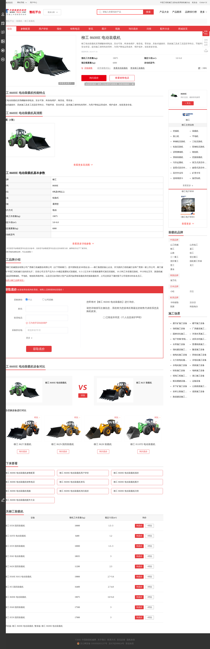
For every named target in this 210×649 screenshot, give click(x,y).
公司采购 (47, 299)
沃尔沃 (193, 302)
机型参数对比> (104, 68)
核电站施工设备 (180, 355)
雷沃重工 (194, 257)
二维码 (204, 68)
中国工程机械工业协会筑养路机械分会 (175, 2)
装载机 (19, 21)
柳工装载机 (29, 21)
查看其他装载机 (120, 68)
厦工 (192, 249)
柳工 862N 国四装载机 (62, 444)
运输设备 (196, 381)
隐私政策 (131, 640)
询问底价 (133, 29)
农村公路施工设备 (180, 391)
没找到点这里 (206, 42)
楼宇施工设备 (198, 323)
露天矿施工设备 (180, 323)
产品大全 (164, 12)
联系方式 (111, 640)
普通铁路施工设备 (199, 344)
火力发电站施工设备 (180, 360)
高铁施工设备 (198, 365)
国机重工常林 (196, 261)
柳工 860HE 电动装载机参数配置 (20, 473)
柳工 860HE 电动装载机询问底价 (74, 491)
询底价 (139, 526)
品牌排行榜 (191, 12)
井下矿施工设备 (180, 386)
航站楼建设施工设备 (180, 381)
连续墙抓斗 (178, 178)
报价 (59, 29)
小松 (172, 291)
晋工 (172, 265)
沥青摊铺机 (178, 152)
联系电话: (18, 318)
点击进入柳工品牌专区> (13, 280)
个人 (29, 299)
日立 (192, 291)
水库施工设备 (179, 344)
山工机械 (174, 245)
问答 (149, 29)
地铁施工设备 (198, 370)
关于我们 (102, 640)
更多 (202, 12)
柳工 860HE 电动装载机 (15, 597)
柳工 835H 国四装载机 (15, 526)
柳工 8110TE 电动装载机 (142, 444)
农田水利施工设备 (199, 339)
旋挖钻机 (196, 178)
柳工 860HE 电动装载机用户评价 (74, 473)
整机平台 (35, 12)
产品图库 (177, 12)
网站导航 (20, 2)
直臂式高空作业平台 (180, 168)
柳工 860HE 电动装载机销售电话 (20, 482)
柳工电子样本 (188, 191)
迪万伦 (173, 280)
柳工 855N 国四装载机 (15, 617)
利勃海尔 (194, 306)
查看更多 (187, 185)
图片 (104, 29)
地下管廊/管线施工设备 (180, 339)
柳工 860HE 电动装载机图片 (126, 482)
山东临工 (194, 245)
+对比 (149, 526)
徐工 (192, 253)
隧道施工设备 (198, 349)
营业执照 (130, 643)
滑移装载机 (178, 157)
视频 (117, 29)
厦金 (172, 269)
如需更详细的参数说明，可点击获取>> (18, 252)
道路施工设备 (198, 391)
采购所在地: (17, 330)
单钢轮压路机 (179, 141)
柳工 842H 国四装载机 (15, 566)
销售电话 (75, 29)
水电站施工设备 (199, 360)
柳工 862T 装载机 (22, 444)
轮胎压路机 (178, 147)
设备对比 (206, 32)
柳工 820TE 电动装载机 (15, 536)
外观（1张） (9, 120)
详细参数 (88, 68)
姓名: (20, 309)
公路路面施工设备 (199, 386)
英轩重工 (174, 261)
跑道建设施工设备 (180, 397)
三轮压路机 (197, 141)
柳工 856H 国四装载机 (15, 607)
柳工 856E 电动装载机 (15, 556)
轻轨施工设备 (179, 370)
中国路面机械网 (14, 12)
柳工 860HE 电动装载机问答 (126, 491)
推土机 (176, 136)
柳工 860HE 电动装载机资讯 (72, 482)
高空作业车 (178, 173)
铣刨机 (195, 152)
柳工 (188, 120)
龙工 (192, 265)
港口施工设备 (198, 376)
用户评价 (43, 29)
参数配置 (25, 29)
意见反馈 (121, 640)
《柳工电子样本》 (188, 217)
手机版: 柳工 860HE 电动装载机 (19, 626)
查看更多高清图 (82, 165)
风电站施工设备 (199, 355)
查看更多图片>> (66, 83)
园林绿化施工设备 (180, 334)
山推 (172, 253)
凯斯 (172, 306)
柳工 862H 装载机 (103, 444)
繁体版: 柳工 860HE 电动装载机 (48, 626)
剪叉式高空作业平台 (199, 162)
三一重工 (174, 257)
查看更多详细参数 (81, 243)
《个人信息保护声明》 (131, 317)
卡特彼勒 (174, 302)
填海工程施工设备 (180, 376)
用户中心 (33, 2)
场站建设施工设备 (180, 349)
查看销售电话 (122, 78)
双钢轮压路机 (198, 147)
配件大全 (164, 29)
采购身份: (18, 300)
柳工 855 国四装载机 (14, 587)
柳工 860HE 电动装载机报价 (126, 473)
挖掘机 (176, 131)
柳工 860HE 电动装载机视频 (18, 491)
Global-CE (203, 2)
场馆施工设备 (179, 328)
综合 (9, 29)
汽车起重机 (178, 162)
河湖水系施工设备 (199, 334)
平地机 (195, 136)
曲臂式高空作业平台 (199, 168)
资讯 (90, 29)
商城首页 (183, 29)
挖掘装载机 (197, 157)
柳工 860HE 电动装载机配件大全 (20, 500)
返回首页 (9, 3)
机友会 (194, 2)
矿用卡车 (196, 173)
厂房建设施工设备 (199, 328)
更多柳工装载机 (137, 68)
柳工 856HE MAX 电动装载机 (18, 577)
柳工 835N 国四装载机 (15, 546)
